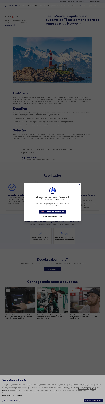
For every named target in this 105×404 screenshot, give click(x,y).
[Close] (79, 184)
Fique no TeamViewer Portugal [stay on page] (52, 216)
